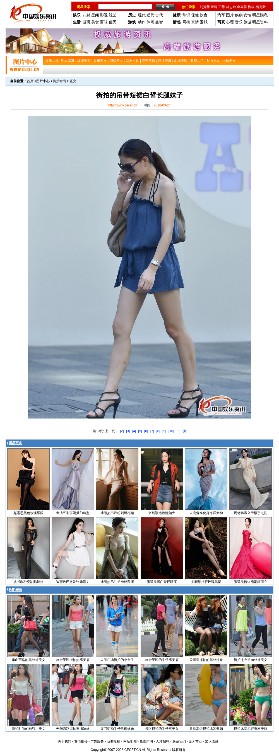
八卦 (86, 15)
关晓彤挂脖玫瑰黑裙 (206, 582)
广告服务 (97, 741)
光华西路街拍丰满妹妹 (73, 729)
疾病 (239, 15)
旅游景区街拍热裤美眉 (73, 660)
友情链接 (81, 741)
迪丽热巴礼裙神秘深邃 (117, 582)
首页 (30, 81)
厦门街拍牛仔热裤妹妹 (117, 729)
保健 (195, 15)
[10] (171, 431)
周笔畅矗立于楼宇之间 (250, 513)
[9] (164, 431)
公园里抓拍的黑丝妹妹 (206, 660)
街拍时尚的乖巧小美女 (28, 729)
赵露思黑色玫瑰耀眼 (28, 513)
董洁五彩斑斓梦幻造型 (73, 513)
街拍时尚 (59, 81)
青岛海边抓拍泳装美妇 (206, 729)
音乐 (239, 22)
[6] (146, 431)
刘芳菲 (205, 7)
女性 (247, 15)
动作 (142, 22)
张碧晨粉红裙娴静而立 (250, 582)
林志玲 (231, 7)
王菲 (221, 7)
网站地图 (130, 741)
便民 (113, 22)
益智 (159, 22)
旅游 (247, 22)
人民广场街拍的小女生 (117, 660)
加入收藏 (211, 741)
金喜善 (242, 7)
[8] (158, 431)
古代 (159, 15)
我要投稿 (113, 741)
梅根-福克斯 (257, 7)
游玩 (86, 22)
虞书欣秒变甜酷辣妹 (28, 582)
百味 (104, 22)
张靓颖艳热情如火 (161, 513)
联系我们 (179, 741)
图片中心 (43, 81)
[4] (134, 431)
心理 (230, 22)
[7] (152, 431)
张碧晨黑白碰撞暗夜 (162, 582)
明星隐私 (260, 15)
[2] (122, 431)
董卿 (214, 7)
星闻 (95, 15)
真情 (195, 22)
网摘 (186, 22)
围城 (204, 22)
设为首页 (195, 741)
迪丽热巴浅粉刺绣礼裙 (117, 513)
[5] (140, 431)
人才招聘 (162, 741)
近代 (150, 15)
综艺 (113, 15)
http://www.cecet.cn (122, 105)
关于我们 (64, 741)
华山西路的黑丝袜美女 (28, 660)
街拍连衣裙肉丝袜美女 (250, 660)
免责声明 (146, 741)
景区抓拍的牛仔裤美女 (162, 729)
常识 (186, 15)
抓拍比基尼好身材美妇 (250, 729)
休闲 (150, 22)
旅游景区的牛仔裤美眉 (162, 660)
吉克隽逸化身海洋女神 (206, 513)
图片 (230, 15)
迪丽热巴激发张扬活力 (73, 582)
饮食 (204, 15)
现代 (142, 15)
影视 (104, 15)
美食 (95, 22)
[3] (128, 431)
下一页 (181, 431)
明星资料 (260, 22)
